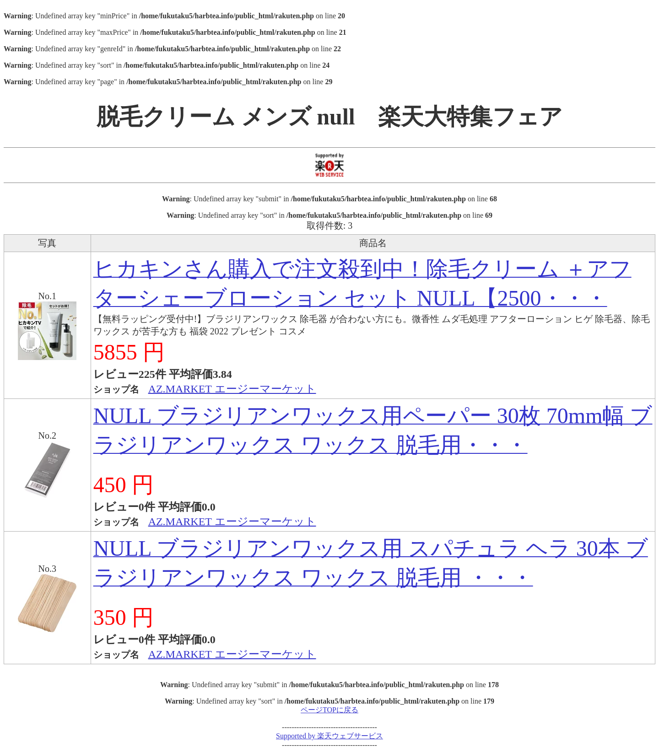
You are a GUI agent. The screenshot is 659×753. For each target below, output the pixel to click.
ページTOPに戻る (329, 710)
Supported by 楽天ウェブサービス (329, 736)
